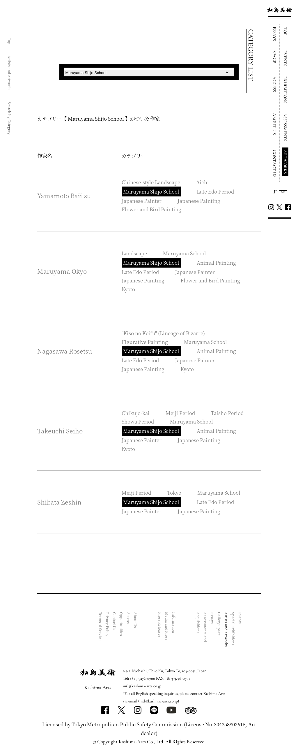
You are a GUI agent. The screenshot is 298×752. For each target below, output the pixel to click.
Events (240, 618)
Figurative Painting (145, 341)
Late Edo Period (215, 191)
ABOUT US (274, 124)
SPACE (274, 56)
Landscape (134, 253)
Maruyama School (184, 253)
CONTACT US (274, 163)
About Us (135, 620)
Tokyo (174, 492)
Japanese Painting (199, 200)
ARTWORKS (285, 162)
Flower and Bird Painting (151, 209)
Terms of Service (100, 626)
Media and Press (166, 626)
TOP (285, 31)
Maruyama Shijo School (151, 191)
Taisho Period (227, 413)
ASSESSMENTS (285, 127)
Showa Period (138, 421)
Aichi (202, 182)
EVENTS (285, 58)
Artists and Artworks (226, 629)
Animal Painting (216, 262)
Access (128, 618)
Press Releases (159, 624)
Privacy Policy (107, 624)
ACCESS (274, 84)
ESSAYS (274, 34)
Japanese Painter (142, 200)
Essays (212, 618)
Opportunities (121, 624)
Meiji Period (180, 413)
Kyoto (128, 289)
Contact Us (114, 621)
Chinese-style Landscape (151, 182)
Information (173, 622)
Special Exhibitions (233, 628)
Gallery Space (219, 624)
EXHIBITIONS (285, 89)
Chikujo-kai (136, 413)
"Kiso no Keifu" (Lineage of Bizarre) (163, 333)
